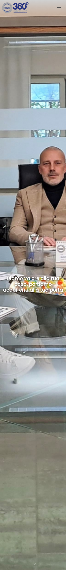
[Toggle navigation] (59, 7)
